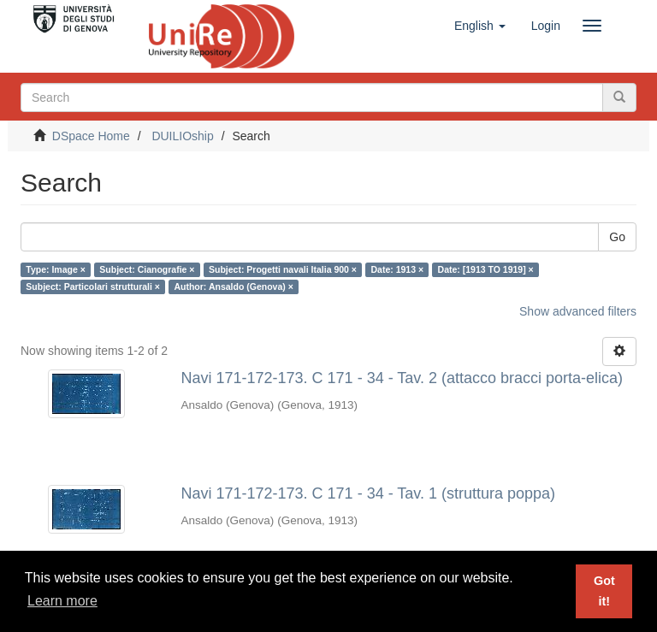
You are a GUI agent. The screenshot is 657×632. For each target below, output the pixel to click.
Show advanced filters (577, 311)
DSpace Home (91, 136)
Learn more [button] (62, 601)
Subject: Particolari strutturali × (93, 286)
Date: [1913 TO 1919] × (486, 269)
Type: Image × (56, 269)
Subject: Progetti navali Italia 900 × (283, 269)
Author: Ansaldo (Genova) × (233, 286)
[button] (479, 25)
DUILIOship (182, 136)
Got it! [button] (604, 591)
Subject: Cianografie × (146, 269)
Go (617, 237)
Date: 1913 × (396, 269)
